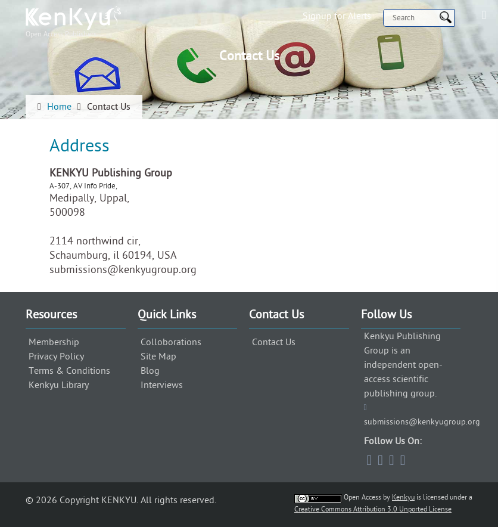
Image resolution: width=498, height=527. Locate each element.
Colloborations (171, 342)
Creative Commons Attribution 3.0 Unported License (373, 509)
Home (59, 106)
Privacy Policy (56, 356)
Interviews (162, 385)
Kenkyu (403, 497)
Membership (54, 342)
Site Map (158, 356)
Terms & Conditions (69, 370)
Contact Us (273, 342)
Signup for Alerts (337, 16)
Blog (150, 370)
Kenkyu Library (59, 385)
